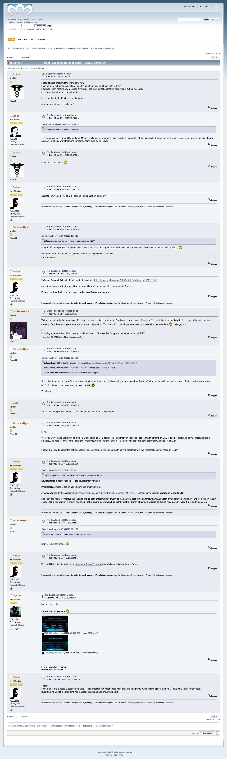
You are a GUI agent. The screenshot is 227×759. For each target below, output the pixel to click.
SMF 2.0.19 (102, 752)
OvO (15, 402)
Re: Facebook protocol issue (61, 115)
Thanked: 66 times (17, 216)
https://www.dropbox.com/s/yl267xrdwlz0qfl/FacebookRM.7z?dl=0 (125, 280)
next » (217, 53)
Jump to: (195, 733)
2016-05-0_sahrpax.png (52, 653)
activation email (30, 22)
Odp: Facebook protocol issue (62, 311)
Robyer (16, 187)
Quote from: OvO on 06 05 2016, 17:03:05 (59, 470)
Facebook (169, 207)
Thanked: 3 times (17, 625)
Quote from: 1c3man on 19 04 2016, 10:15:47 (60, 124)
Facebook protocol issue (59, 74)
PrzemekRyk (20, 227)
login (32, 20)
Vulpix (16, 115)
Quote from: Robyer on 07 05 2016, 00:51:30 (60, 529)
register (40, 20)
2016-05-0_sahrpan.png (53, 633)
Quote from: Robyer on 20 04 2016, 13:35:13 (60, 236)
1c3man (17, 74)
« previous (209, 53)
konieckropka (20, 311)
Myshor (17, 595)
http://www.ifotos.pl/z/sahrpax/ (89, 564)
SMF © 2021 (113, 752)
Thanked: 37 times (17, 144)
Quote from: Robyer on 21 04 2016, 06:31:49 (60, 358)
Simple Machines (125, 752)
